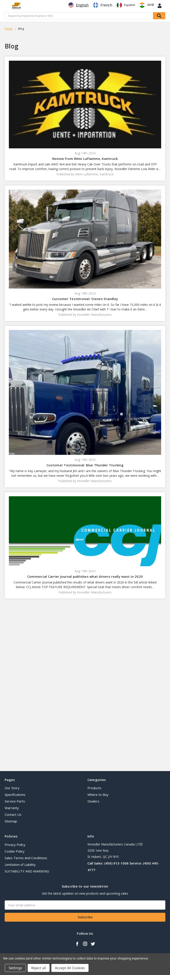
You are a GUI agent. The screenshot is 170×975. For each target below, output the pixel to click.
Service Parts (15, 801)
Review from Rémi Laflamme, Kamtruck (85, 158)
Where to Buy (97, 794)
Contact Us (13, 814)
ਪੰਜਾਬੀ (146, 5)
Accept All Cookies (70, 967)
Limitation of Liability (20, 864)
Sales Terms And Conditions (26, 858)
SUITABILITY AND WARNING (27, 871)
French (102, 5)
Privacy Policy (15, 844)
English (78, 5)
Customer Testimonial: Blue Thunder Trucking (85, 465)
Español (126, 5)
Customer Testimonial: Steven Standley (85, 299)
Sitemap (11, 821)
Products (94, 788)
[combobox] (78, 5)
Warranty (12, 808)
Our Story (12, 788)
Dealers (93, 801)
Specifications (15, 794)
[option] (102, 5)
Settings (15, 967)
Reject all (38, 967)
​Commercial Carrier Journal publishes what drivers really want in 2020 (85, 576)
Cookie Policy (15, 851)
